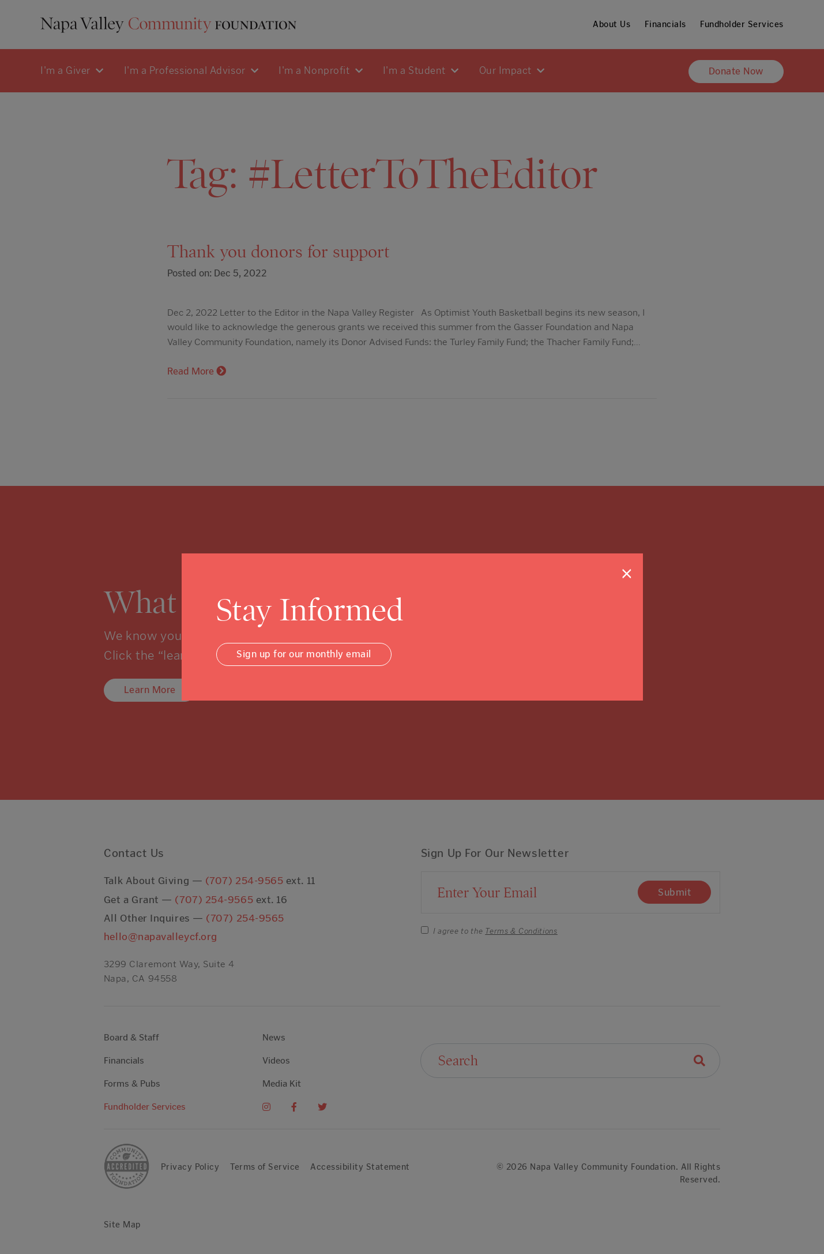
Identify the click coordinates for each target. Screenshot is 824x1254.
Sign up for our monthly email (303, 654)
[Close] (626, 573)
